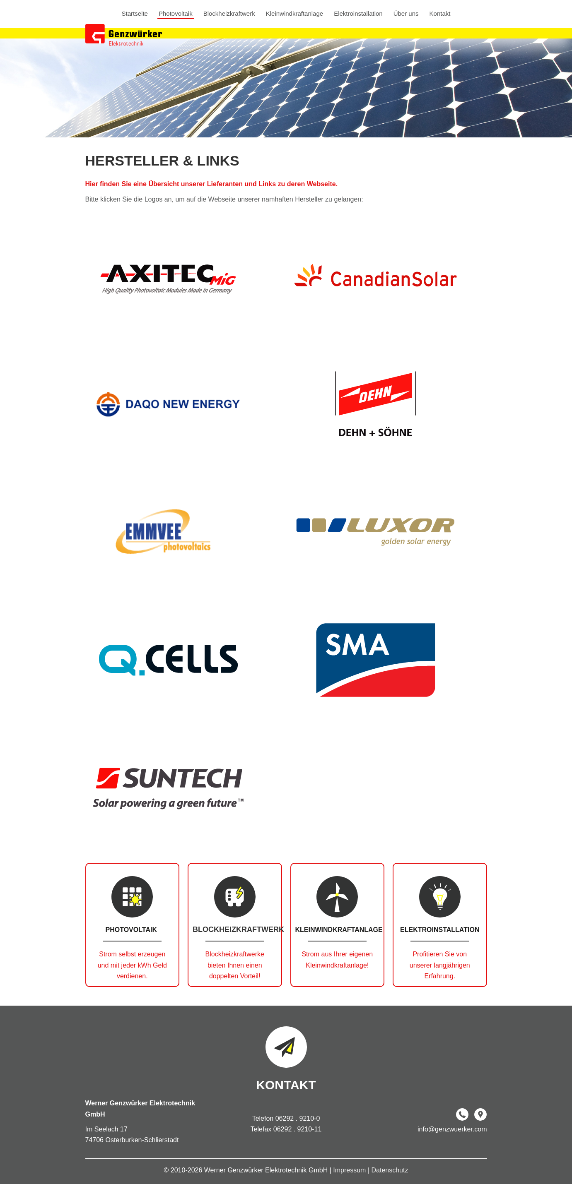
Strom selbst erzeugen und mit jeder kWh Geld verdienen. (132, 965)
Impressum (350, 1170)
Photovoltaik (176, 13)
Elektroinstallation (358, 13)
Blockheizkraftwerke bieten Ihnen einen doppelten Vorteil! (234, 965)
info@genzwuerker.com (452, 1129)
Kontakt (440, 13)
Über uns (406, 13)
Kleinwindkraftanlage (294, 13)
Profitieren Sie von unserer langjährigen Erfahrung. (440, 965)
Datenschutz (389, 1170)
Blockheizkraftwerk (229, 13)
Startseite (135, 13)
